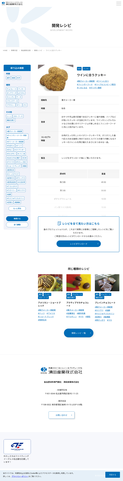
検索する (17, 219)
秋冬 (79, 69)
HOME (5, 50)
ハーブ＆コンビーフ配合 (106, 84)
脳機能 (107, 317)
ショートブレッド (46, 317)
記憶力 (99, 317)
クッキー (86, 69)
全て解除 (17, 225)
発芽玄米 (43, 320)
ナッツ (42, 313)
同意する (112, 475)
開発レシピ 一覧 (79, 333)
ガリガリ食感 (95, 88)
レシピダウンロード (78, 244)
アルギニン (72, 317)
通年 (40, 294)
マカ (82, 317)
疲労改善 (81, 313)
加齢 (108, 310)
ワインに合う (103, 81)
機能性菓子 (71, 297)
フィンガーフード (85, 84)
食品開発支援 (26, 50)
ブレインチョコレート (105, 303)
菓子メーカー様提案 (86, 81)
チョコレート (77, 294)
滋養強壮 (71, 313)
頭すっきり (100, 320)
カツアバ (99, 310)
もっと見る (17, 208)
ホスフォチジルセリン (105, 314)
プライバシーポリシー (20, 476)
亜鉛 (88, 317)
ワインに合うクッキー (54, 50)
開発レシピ (38, 50)
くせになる (82, 88)
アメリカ (51, 313)
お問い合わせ (61, 415)
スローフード (43, 297)
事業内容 (14, 50)
